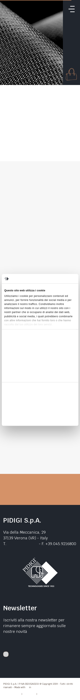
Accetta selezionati (39, 409)
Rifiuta (40, 419)
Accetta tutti (40, 399)
